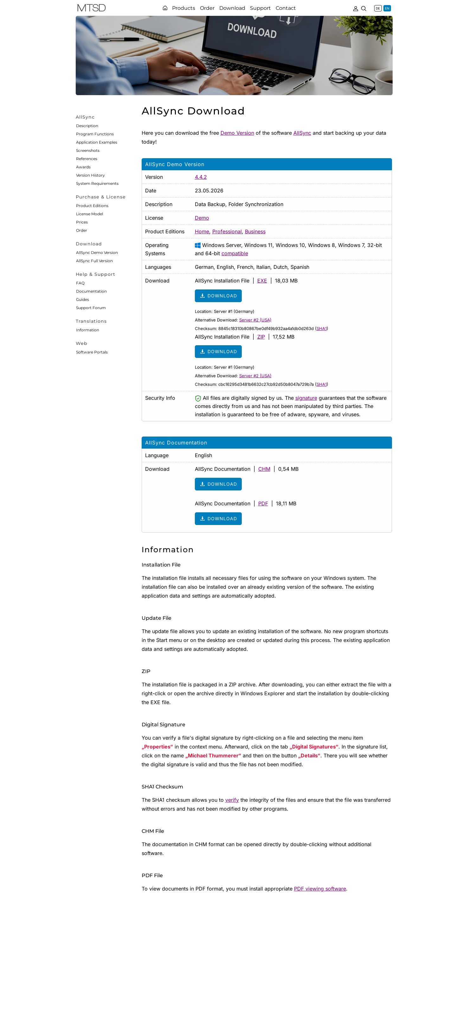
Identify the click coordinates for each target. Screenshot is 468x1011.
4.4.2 (201, 177)
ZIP (261, 337)
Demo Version (237, 133)
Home (202, 231)
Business (255, 231)
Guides (82, 299)
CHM (264, 469)
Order (81, 230)
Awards (83, 167)
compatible (234, 253)
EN (387, 8)
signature (306, 398)
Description (87, 125)
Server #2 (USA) (255, 319)
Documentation (91, 291)
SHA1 (322, 328)
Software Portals (92, 352)
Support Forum (91, 307)
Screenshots (87, 150)
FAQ (80, 283)
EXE (262, 280)
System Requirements (97, 183)
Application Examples (96, 142)
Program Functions (95, 134)
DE (378, 8)
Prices (82, 222)
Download (218, 296)
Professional (227, 231)
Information (87, 329)
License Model (89, 213)
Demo (202, 218)
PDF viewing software (320, 888)
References (86, 158)
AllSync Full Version (94, 260)
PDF (263, 503)
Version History (90, 175)
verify (232, 800)
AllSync (302, 133)
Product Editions (92, 205)
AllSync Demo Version (97, 252)
